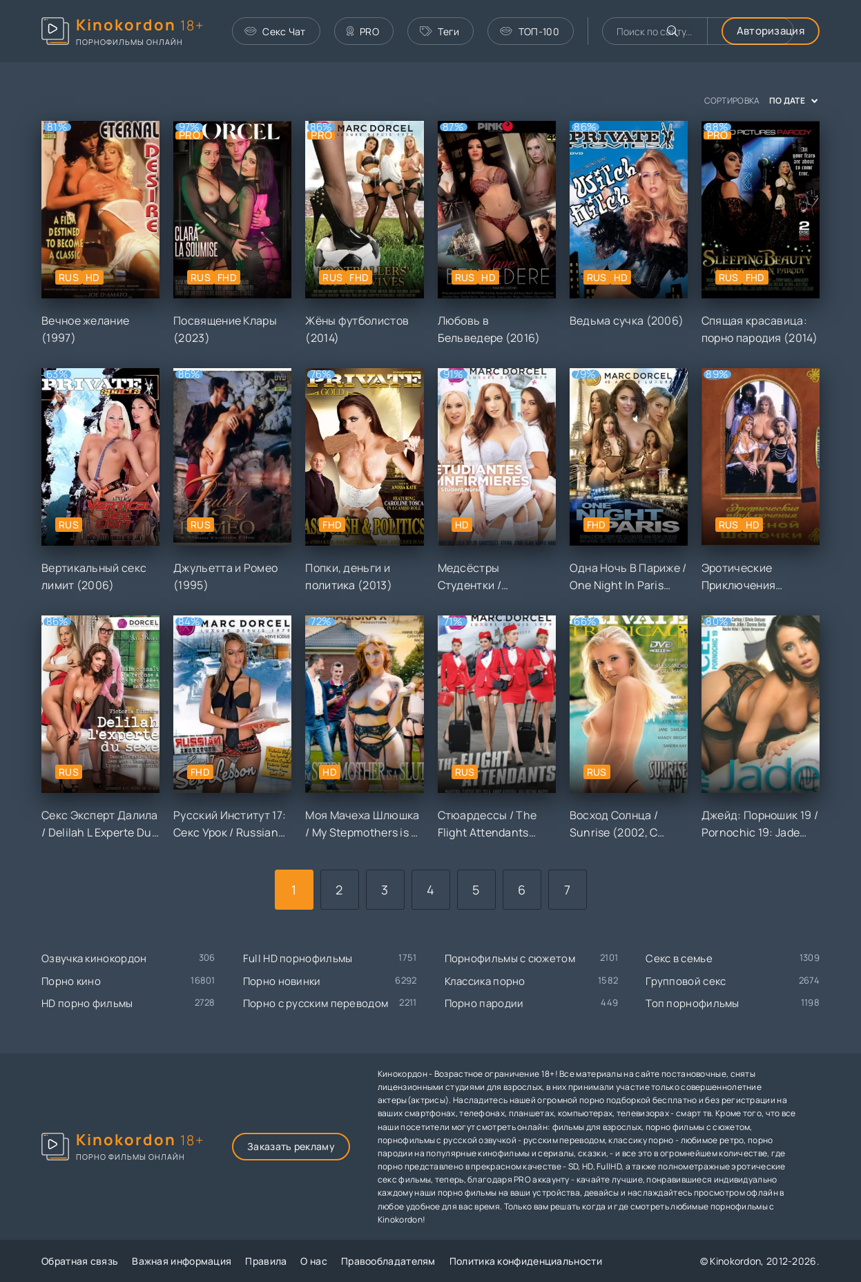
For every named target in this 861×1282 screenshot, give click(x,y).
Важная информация (181, 1260)
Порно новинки (282, 981)
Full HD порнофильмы (298, 958)
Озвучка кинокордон (93, 958)
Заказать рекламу (291, 1146)
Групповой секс (686, 981)
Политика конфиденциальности (525, 1260)
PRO (363, 31)
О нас (313, 1260)
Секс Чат (275, 31)
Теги (440, 31)
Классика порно (485, 981)
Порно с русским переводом (316, 1003)
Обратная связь (79, 1260)
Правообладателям (388, 1260)
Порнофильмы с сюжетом (510, 958)
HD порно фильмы (87, 1003)
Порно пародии (484, 1003)
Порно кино (71, 981)
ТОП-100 (529, 31)
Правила (266, 1260)
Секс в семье (679, 958)
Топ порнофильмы (692, 1003)
